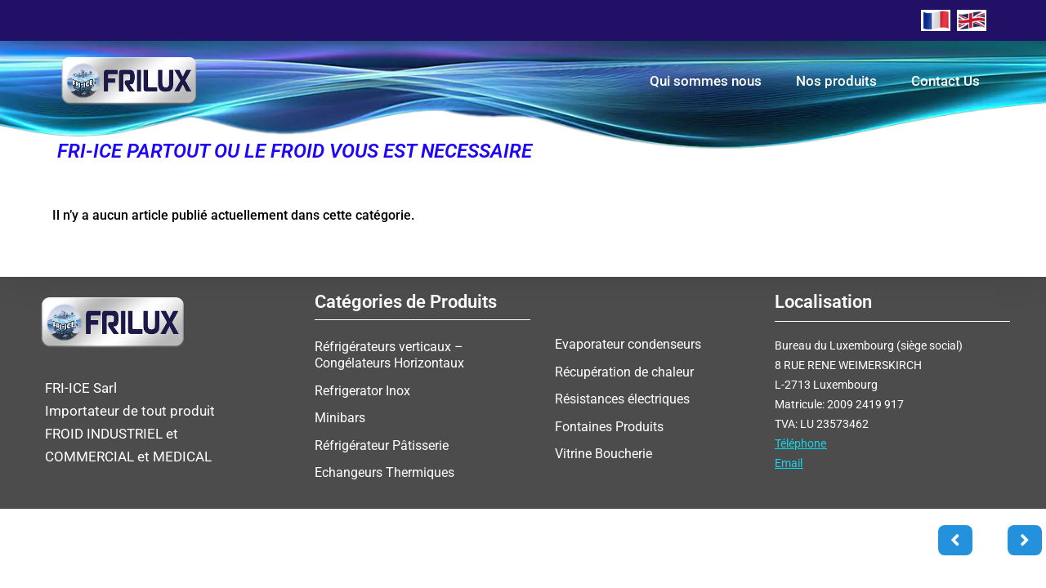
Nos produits (836, 81)
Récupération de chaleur (624, 371)
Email (788, 463)
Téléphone (800, 443)
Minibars (340, 417)
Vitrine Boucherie (603, 452)
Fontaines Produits (609, 425)
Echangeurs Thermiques (384, 471)
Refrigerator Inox (362, 390)
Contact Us (945, 81)
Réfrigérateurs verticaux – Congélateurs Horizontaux (389, 355)
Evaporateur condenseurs (628, 344)
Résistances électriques (622, 398)
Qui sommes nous (706, 81)
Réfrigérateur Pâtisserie (382, 444)
